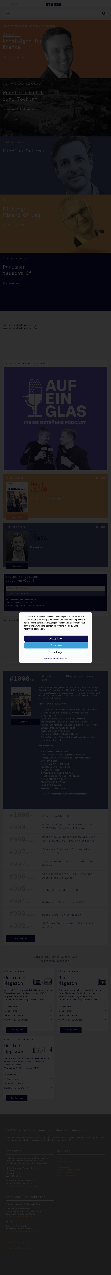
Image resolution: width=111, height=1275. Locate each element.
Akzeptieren (56, 638)
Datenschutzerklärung (60, 658)
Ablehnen (56, 645)
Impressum (48, 658)
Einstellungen (56, 652)
